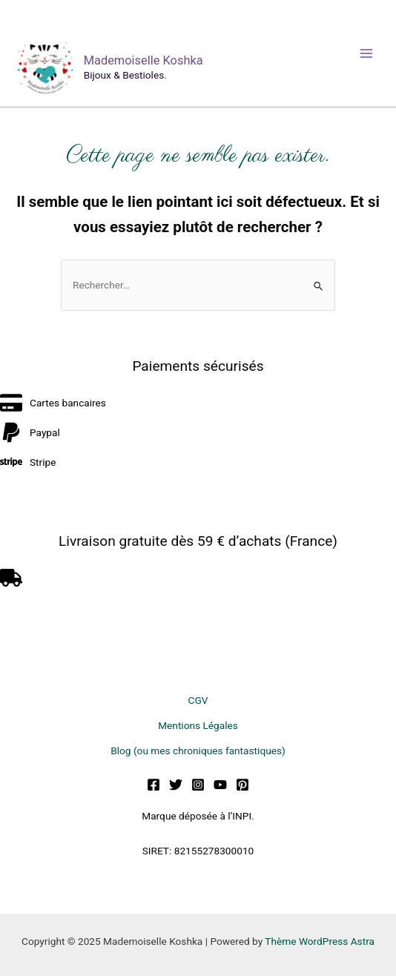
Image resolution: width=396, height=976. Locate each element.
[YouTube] (220, 784)
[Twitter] (175, 784)
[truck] (13, 578)
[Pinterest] (242, 784)
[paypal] (30, 432)
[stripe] (28, 462)
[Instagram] (198, 784)
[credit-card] (53, 403)
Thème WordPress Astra (319, 941)
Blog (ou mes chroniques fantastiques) (198, 750)
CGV (198, 700)
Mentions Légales (198, 725)
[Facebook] (153, 784)
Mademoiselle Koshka (143, 60)
